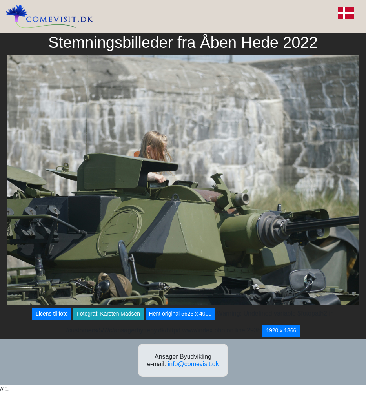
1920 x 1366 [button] (281, 330)
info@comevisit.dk (193, 364)
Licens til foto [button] (52, 313)
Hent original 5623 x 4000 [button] (180, 313)
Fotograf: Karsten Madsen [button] (108, 313)
